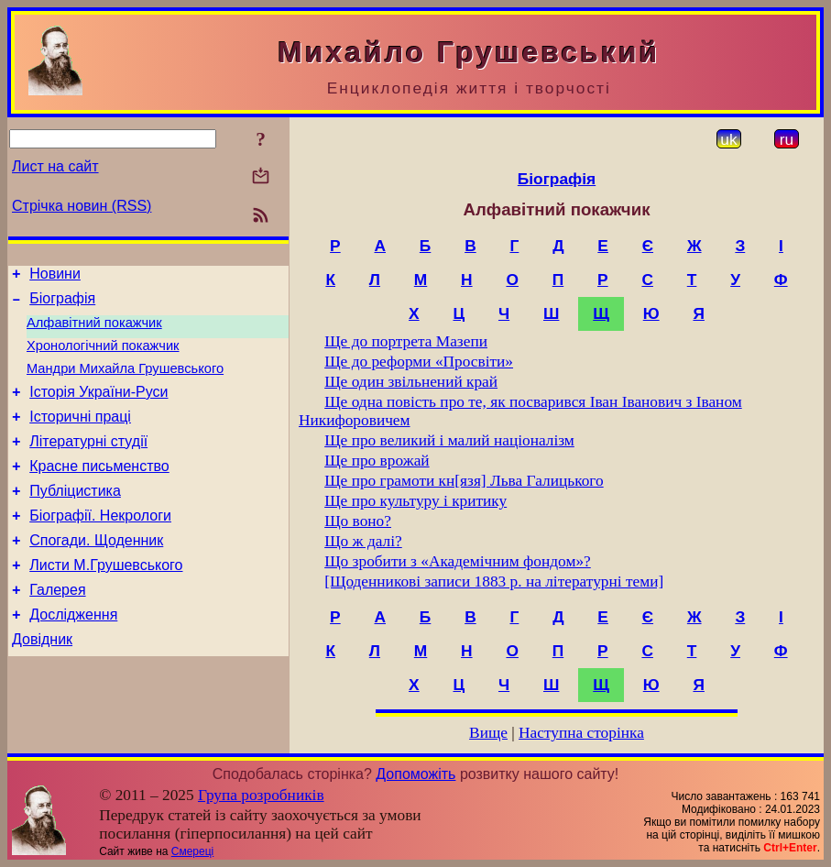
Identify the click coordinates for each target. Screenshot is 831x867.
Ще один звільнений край (411, 381)
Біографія (62, 304)
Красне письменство (99, 491)
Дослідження (73, 656)
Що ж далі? (363, 541)
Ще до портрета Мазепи (405, 341)
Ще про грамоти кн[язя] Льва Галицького (464, 480)
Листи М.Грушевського (105, 601)
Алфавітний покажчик (94, 331)
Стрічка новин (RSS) (81, 206)
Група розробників (261, 795)
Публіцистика (75, 518)
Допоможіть (415, 774)
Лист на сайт (55, 166)
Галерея (57, 628)
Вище (488, 732)
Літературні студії (88, 463)
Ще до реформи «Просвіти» (418, 361)
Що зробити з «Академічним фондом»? (457, 561)
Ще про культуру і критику (415, 501)
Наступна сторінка (581, 732)
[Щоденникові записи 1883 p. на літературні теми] (493, 581)
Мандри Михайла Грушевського (125, 382)
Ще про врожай (376, 460)
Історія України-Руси (98, 408)
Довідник (42, 683)
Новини (55, 276)
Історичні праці (80, 436)
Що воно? (357, 521)
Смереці (192, 851)
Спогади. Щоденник (96, 573)
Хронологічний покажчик (103, 356)
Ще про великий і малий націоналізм (449, 440)
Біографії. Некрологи (100, 546)
